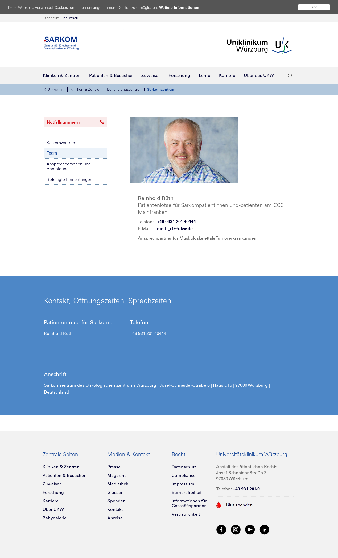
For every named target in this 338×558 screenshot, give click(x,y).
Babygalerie (55, 517)
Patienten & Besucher (64, 475)
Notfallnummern (75, 122)
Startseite (54, 89)
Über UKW (53, 509)
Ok (314, 7)
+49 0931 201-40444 (176, 221)
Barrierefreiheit (186, 492)
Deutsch (61, 18)
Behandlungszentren (124, 89)
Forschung (53, 492)
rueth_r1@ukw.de (175, 228)
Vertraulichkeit (186, 514)
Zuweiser (52, 483)
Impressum (183, 483)
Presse (114, 466)
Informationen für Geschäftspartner (189, 503)
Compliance (184, 475)
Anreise (115, 517)
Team (52, 153)
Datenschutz (184, 466)
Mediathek (117, 483)
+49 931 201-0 (246, 489)
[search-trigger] (290, 75)
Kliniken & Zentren (85, 89)
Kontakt (115, 509)
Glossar (114, 492)
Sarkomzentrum (161, 89)
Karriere (51, 500)
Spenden (116, 500)
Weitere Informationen (184, 7)
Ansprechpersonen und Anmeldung (69, 166)
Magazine (117, 475)
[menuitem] (63, 18)
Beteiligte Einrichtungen (69, 179)
